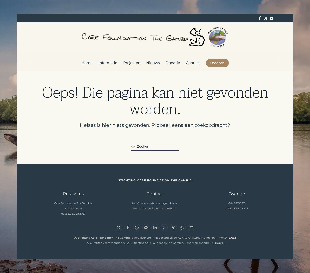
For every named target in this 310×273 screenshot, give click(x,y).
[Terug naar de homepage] (155, 37)
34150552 (230, 237)
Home (87, 63)
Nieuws (153, 63)
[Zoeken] (155, 147)
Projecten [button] (131, 63)
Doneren (217, 63)
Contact (193, 63)
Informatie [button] (107, 63)
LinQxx (218, 242)
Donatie (173, 63)
